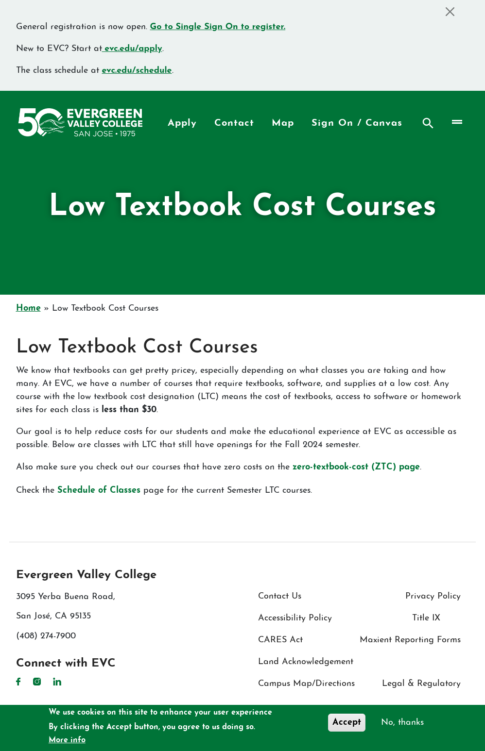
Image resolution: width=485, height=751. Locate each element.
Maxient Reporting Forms (410, 640)
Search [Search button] (428, 123)
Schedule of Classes (98, 490)
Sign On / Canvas (357, 123)
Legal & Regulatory (421, 683)
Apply (182, 123)
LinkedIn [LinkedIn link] (57, 681)
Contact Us (279, 596)
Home (28, 308)
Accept (346, 722)
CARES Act (280, 640)
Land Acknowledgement (305, 662)
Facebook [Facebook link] (18, 681)
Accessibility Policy (295, 618)
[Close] (450, 11)
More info (67, 740)
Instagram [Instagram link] (37, 681)
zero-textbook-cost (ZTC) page (356, 467)
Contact (234, 123)
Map (283, 123)
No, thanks (402, 722)
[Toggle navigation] (456, 122)
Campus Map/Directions (306, 683)
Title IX (426, 618)
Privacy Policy (433, 596)
